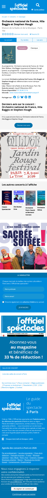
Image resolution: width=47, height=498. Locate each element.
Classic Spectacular (6, 208)
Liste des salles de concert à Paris (14, 374)
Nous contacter (24, 383)
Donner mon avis (23, 125)
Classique (5, 83)
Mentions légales (8, 387)
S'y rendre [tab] (24, 40)
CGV (35, 385)
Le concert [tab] (8, 40)
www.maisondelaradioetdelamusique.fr (24, 92)
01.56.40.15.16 (23, 90)
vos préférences (16, 482)
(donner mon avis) (21, 34)
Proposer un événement (12, 385)
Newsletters (27, 385)
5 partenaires (18, 479)
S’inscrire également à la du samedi (24, 302)
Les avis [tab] (40, 40)
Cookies (19, 387)
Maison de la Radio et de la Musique (19, 86)
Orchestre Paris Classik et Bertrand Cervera (30, 211)
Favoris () (34, 34)
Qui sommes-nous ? (9, 383)
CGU (40, 385)
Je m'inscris (23, 307)
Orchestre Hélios (41, 209)
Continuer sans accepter (24, 494)
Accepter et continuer (24, 488)
